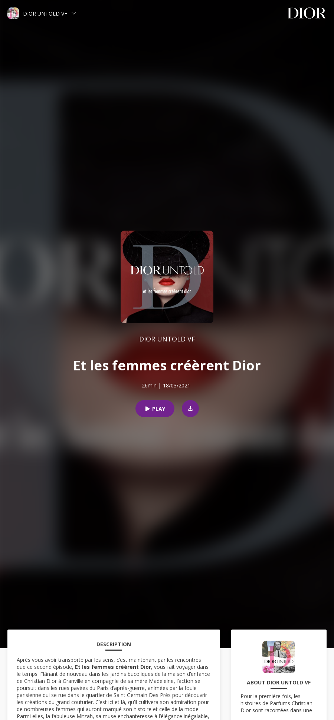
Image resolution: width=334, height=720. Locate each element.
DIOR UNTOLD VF (167, 338)
